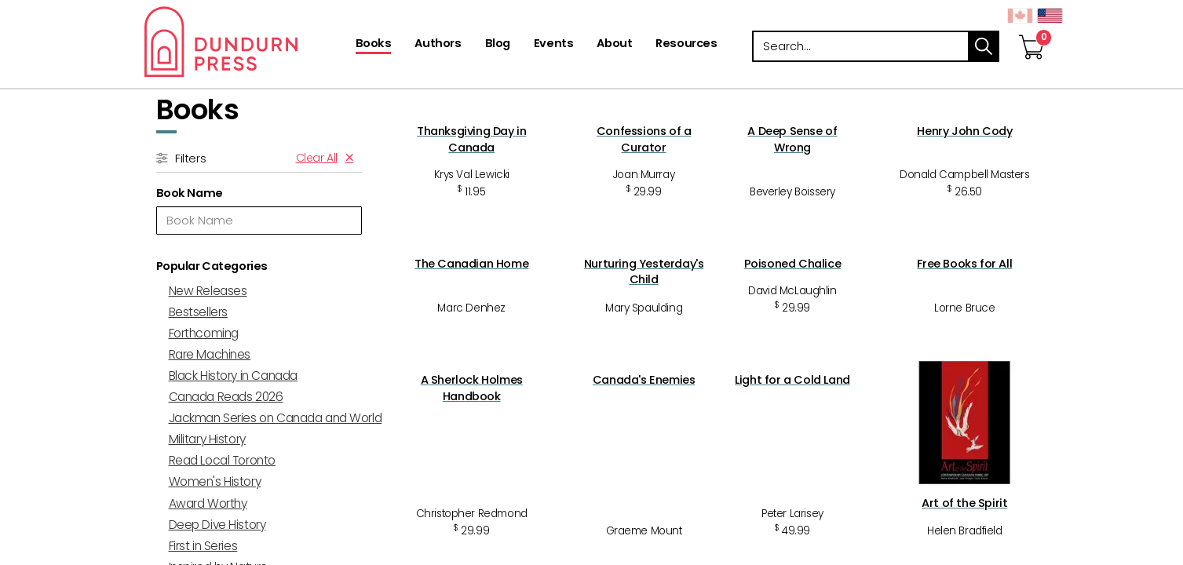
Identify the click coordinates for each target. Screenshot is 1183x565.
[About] (614, 45)
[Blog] (497, 45)
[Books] (373, 45)
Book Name (189, 193)
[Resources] (686, 45)
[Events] (553, 45)
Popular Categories (212, 266)
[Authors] (438, 45)
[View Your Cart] (1031, 30)
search (983, 46)
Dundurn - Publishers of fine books (248, 41)
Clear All (317, 158)
